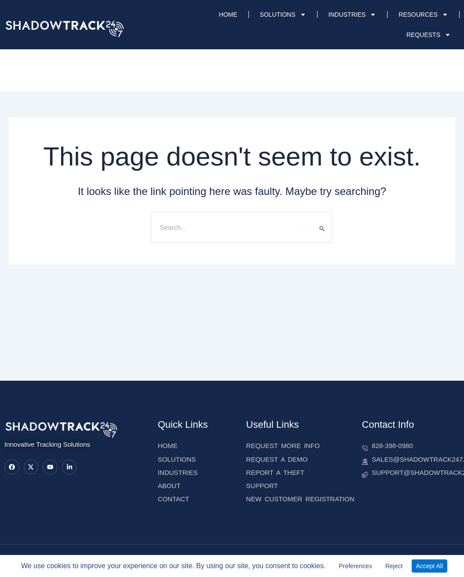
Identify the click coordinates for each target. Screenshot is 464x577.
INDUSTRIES (352, 14)
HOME (228, 14)
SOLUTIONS (283, 14)
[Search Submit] (322, 228)
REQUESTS (428, 34)
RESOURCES (423, 14)
